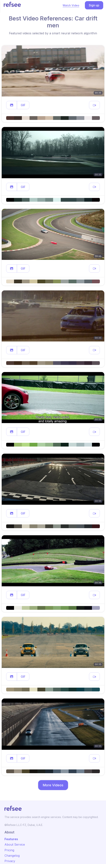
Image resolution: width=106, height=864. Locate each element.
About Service (14, 844)
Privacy (9, 861)
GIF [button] (23, 105)
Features (11, 839)
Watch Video (71, 5)
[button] (11, 105)
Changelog (12, 855)
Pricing (9, 850)
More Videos (53, 785)
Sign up (94, 5)
